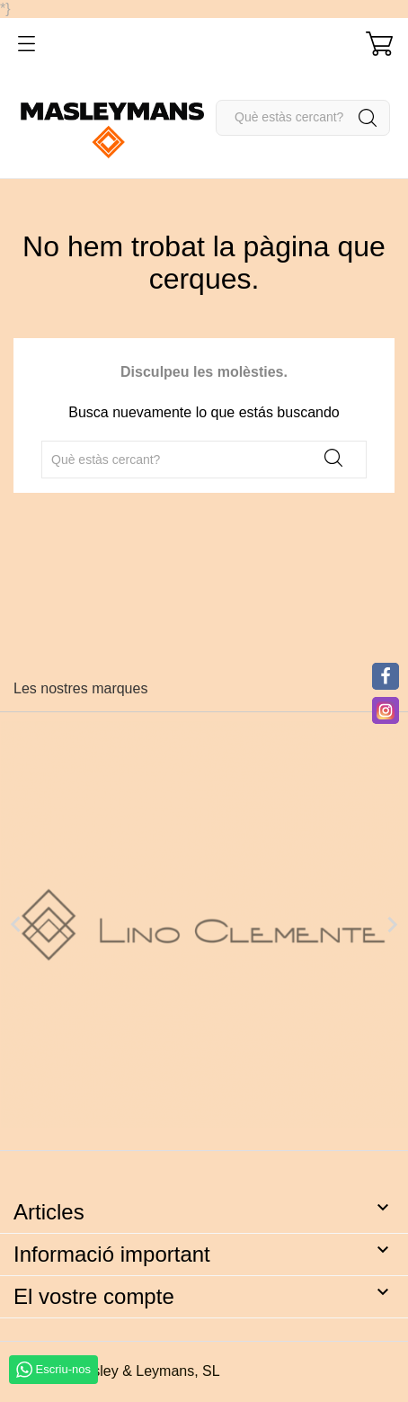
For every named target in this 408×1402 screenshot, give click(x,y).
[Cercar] (303, 118)
